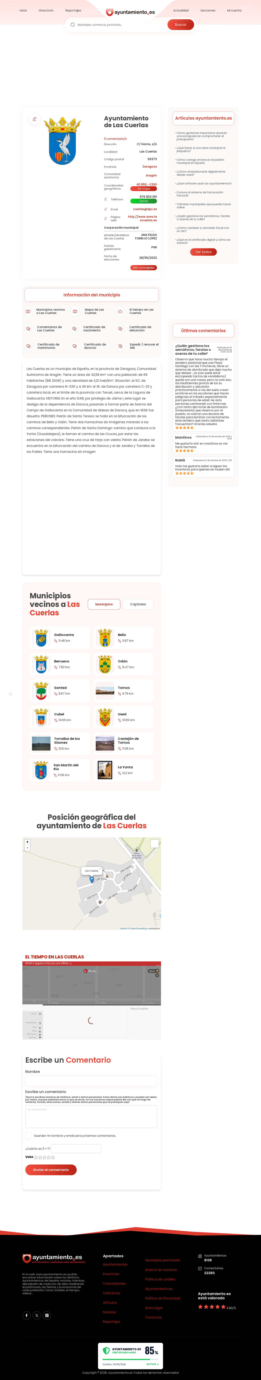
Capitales (138, 604)
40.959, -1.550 (146, 184)
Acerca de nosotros (161, 1270)
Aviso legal (153, 1308)
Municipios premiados (162, 1260)
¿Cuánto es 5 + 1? (37, 1149)
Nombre (32, 1071)
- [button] (27, 848)
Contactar (153, 1317)
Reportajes (73, 10)
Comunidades (114, 1284)
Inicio (23, 10)
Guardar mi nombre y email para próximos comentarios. (75, 1135)
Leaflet (123, 928)
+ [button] (27, 842)
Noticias (109, 1312)
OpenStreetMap (139, 928)
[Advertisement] (130, 70)
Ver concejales (144, 267)
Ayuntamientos (115, 1265)
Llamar (143, 201)
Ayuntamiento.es (158, 1289)
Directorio (46, 10)
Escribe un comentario (45, 1091)
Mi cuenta (234, 10)
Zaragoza (150, 166)
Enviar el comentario (51, 1169)
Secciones (208, 10)
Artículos (110, 1303)
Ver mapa (143, 189)
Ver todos (203, 252)
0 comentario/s (115, 139)
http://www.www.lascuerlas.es (142, 218)
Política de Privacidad (162, 1298)
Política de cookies (160, 1279)
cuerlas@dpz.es (145, 209)
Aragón (151, 175)
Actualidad (181, 10)
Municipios (104, 604)
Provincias (111, 1274)
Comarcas (111, 1293)
